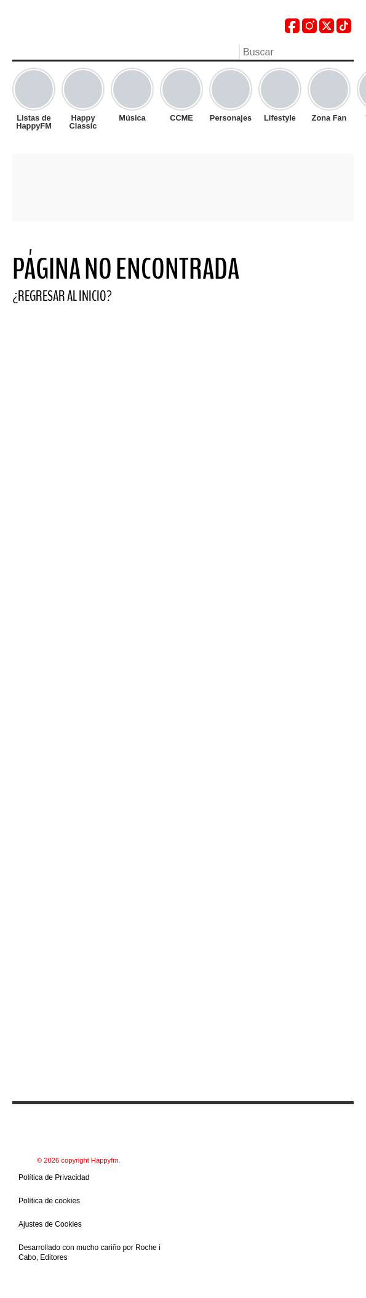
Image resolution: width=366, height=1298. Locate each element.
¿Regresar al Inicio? (62, 296)
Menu (18, 53)
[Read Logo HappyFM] (80, 28)
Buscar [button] (346, 51)
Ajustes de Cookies (50, 1224)
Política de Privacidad (53, 1177)
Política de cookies (49, 1200)
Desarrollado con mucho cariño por (89, 1252)
